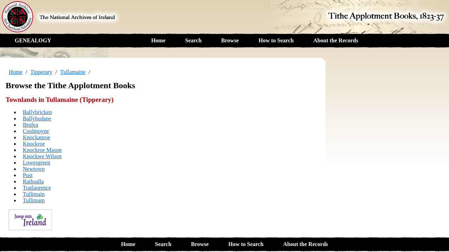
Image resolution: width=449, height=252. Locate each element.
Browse (230, 40)
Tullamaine (73, 72)
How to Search (276, 40)
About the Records (335, 40)
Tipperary (42, 72)
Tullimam (34, 200)
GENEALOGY (33, 40)
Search (193, 40)
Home (158, 40)
